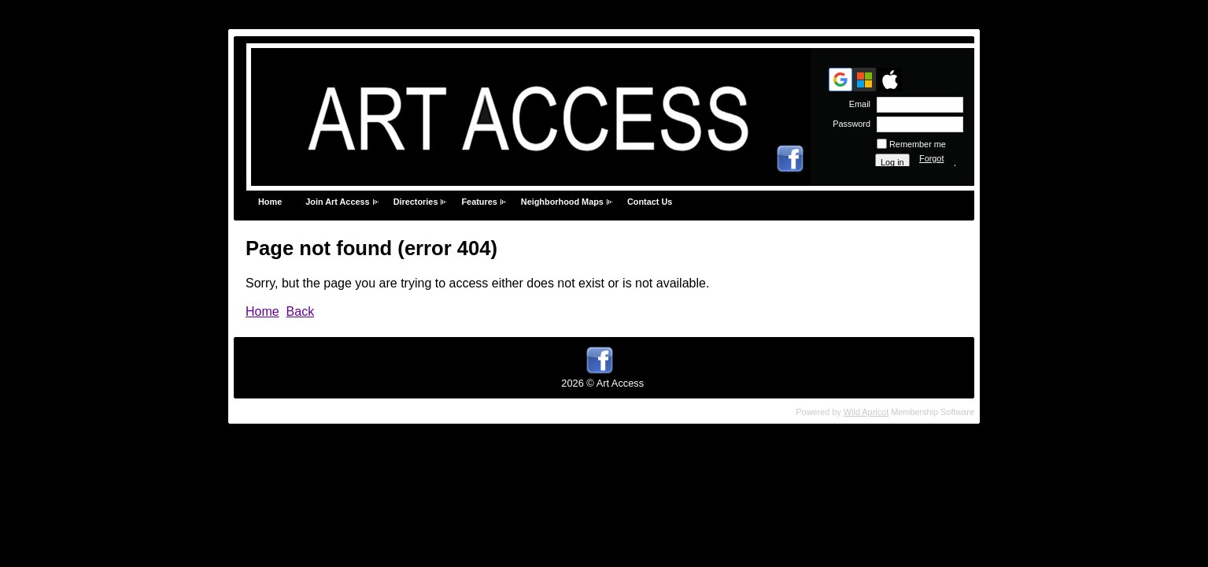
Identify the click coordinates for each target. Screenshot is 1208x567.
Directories (415, 201)
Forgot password (937, 163)
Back (300, 311)
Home (270, 201)
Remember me (917, 144)
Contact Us (649, 201)
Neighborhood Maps (562, 201)
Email (857, 104)
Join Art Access (337, 201)
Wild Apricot (866, 412)
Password (848, 123)
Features (479, 201)
